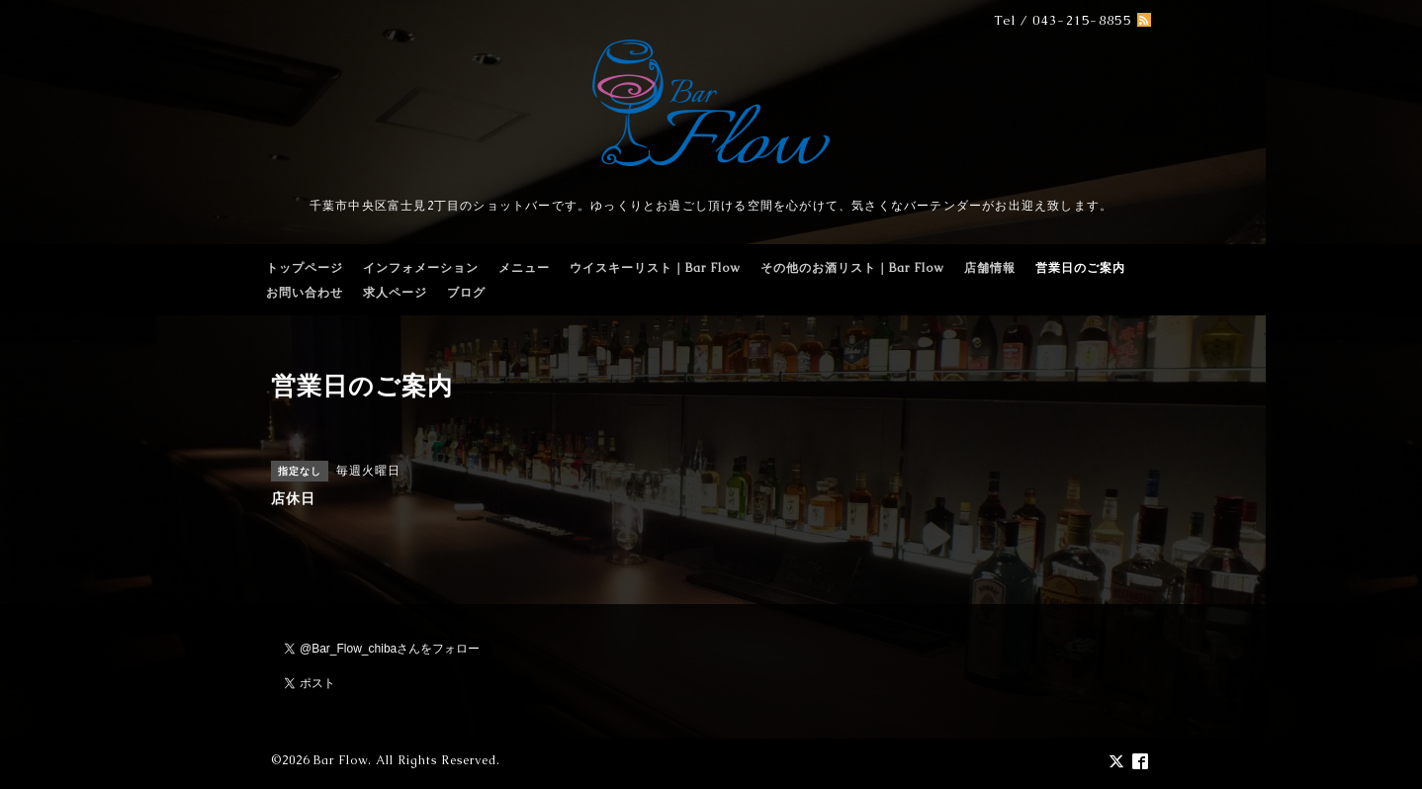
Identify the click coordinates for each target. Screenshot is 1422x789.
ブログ (466, 293)
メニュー (524, 268)
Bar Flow (340, 760)
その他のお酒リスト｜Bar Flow (852, 268)
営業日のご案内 (1080, 268)
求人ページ (395, 293)
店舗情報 (990, 268)
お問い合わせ (304, 293)
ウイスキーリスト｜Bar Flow (655, 268)
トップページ (304, 268)
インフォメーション (421, 268)
